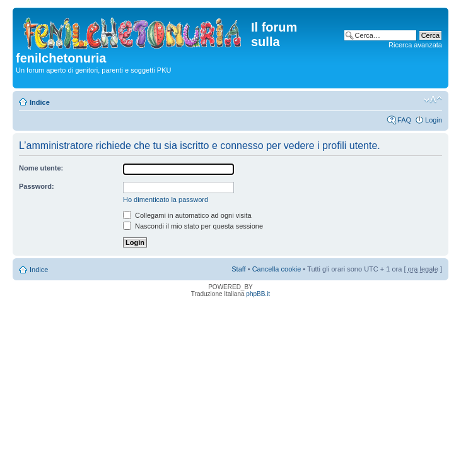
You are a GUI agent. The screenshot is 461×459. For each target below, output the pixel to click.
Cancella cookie (276, 269)
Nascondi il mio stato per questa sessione (193, 226)
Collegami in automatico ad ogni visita (187, 215)
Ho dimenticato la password (165, 199)
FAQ (404, 120)
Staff (238, 269)
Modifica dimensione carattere (433, 99)
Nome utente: (41, 168)
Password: (36, 186)
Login (433, 120)
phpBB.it (258, 293)
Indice (40, 102)
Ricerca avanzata (415, 45)
